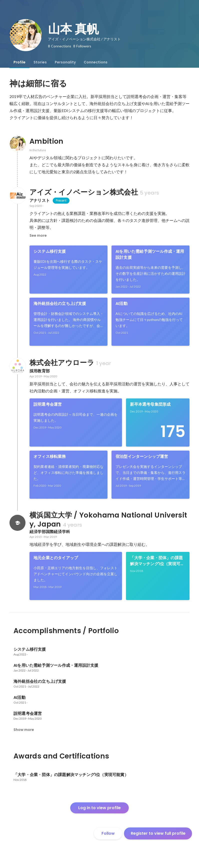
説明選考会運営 (48, 404)
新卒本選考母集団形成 (150, 404)
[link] (69, 269)
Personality (65, 62)
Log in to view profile (99, 808)
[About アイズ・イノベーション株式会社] (18, 195)
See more (38, 235)
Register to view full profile (158, 833)
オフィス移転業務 (50, 456)
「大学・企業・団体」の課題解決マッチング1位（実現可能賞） (157, 561)
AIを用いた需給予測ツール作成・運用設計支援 (150, 254)
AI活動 (122, 303)
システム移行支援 (50, 251)
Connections (96, 62)
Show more (24, 729)
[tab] (20, 62)
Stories (40, 62)
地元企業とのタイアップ (56, 558)
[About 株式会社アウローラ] (18, 366)
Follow (108, 833)
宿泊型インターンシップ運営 (142, 456)
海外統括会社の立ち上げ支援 (60, 303)
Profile (20, 62)
